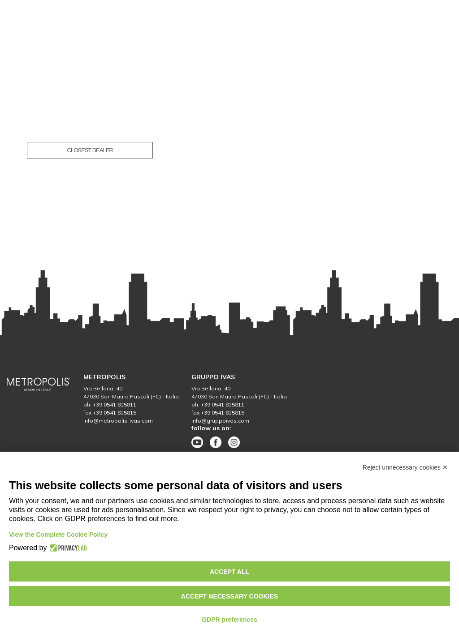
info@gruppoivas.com (220, 420)
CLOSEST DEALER (90, 150)
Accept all (229, 571)
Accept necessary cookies (229, 596)
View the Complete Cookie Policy (58, 534)
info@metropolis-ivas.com (118, 420)
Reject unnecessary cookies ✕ (405, 467)
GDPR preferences (229, 619)
